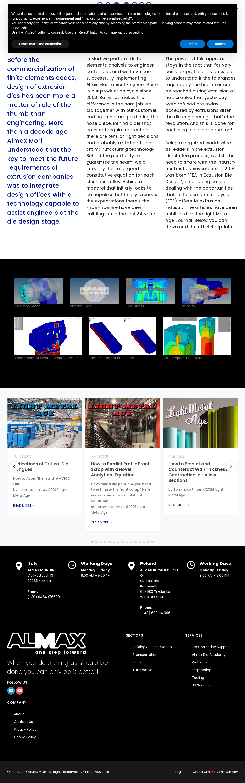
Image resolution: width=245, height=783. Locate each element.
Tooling (198, 677)
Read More (24, 505)
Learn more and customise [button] (40, 44)
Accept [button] (220, 44)
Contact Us (23, 721)
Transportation (145, 654)
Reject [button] (192, 44)
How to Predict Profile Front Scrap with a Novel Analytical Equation (120, 469)
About (19, 714)
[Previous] (14, 466)
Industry (139, 662)
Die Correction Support (211, 647)
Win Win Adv (228, 772)
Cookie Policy (25, 737)
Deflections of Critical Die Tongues (40, 466)
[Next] (230, 466)
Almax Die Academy (209, 654)
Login (179, 772)
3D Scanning (202, 685)
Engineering (201, 670)
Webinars (199, 662)
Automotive (142, 670)
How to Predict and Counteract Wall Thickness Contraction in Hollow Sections (198, 472)
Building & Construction (152, 647)
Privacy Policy (25, 729)
